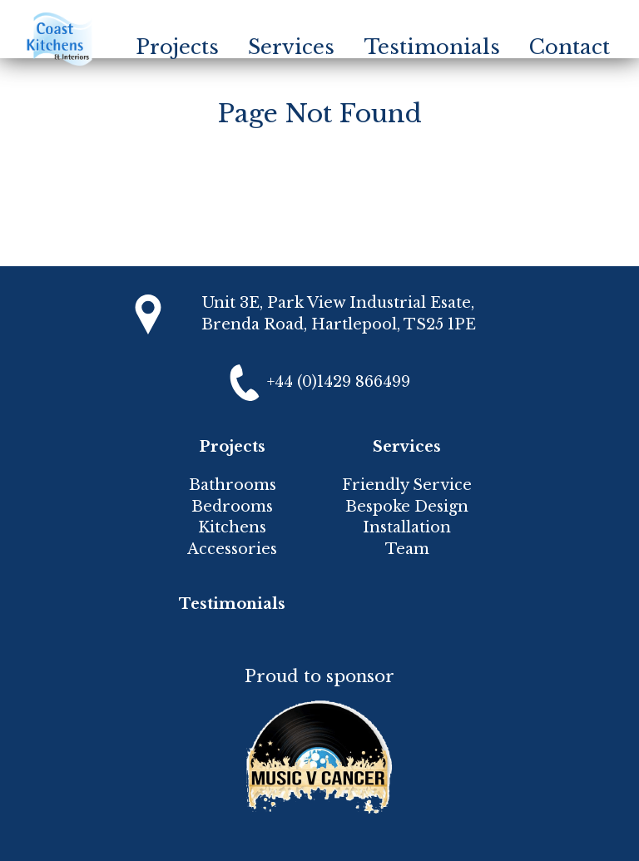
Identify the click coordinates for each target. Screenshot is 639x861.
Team (407, 549)
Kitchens (232, 527)
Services (291, 47)
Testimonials (432, 47)
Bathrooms (232, 485)
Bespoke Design (406, 506)
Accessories (232, 549)
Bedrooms (232, 506)
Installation (407, 527)
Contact (569, 47)
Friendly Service (407, 485)
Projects (177, 47)
